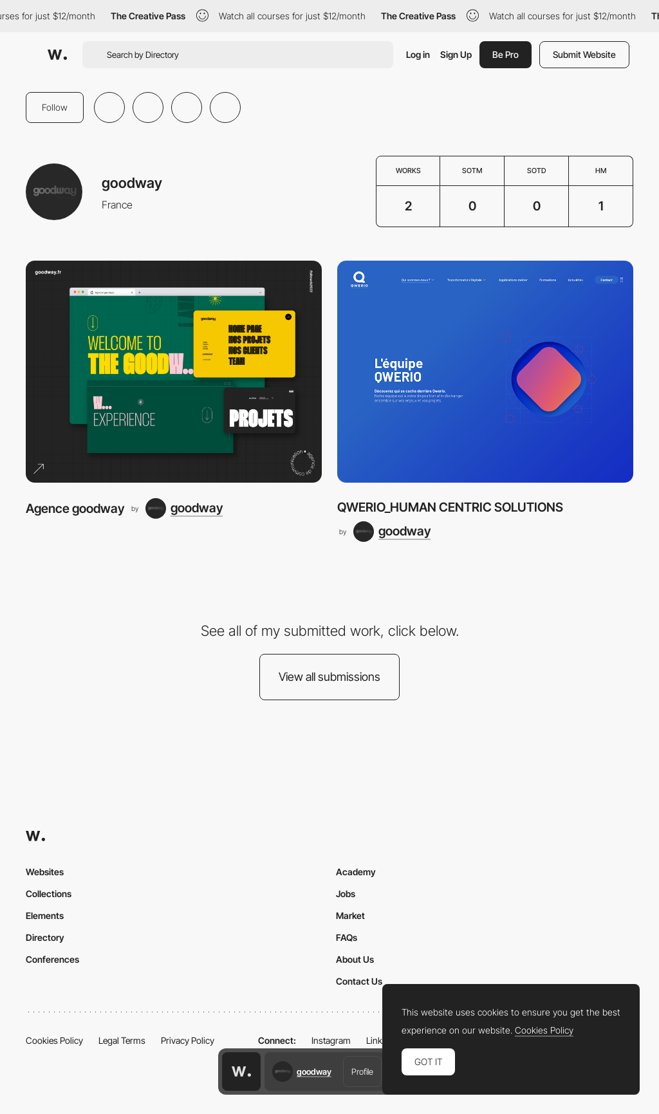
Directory (45, 937)
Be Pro (505, 54)
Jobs (345, 893)
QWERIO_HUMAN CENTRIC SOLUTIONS (450, 507)
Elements (45, 915)
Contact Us (359, 981)
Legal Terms (121, 1040)
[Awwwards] (57, 55)
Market (350, 915)
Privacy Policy (187, 1040)
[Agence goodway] (174, 372)
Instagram (331, 1040)
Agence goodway (75, 508)
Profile (362, 1071)
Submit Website (584, 54)
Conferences (52, 959)
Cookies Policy (54, 1040)
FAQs (346, 937)
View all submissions (329, 676)
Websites (45, 871)
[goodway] (184, 508)
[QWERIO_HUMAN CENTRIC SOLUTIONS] (485, 372)
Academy (356, 871)
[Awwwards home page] (241, 1071)
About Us (355, 959)
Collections (48, 893)
